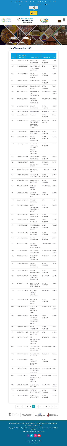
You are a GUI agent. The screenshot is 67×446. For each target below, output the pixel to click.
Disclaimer (54, 423)
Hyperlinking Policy (45, 423)
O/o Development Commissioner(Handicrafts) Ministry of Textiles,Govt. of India (36, 1)
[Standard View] (46, 4)
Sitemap (13, 1)
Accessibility (28, 425)
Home (10, 42)
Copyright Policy (34, 423)
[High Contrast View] (45, 4)
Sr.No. (13, 57)
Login (33, 13)
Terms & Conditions (14, 423)
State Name (46, 57)
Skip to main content (24, 5)
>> (56, 406)
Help (40, 425)
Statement (35, 425)
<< (17, 406)
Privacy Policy (25, 423)
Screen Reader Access (38, 5)
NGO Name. (35, 57)
